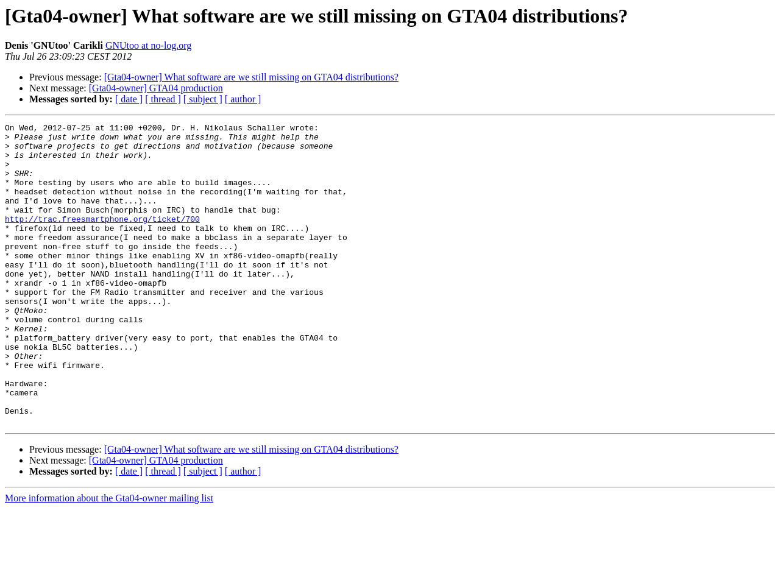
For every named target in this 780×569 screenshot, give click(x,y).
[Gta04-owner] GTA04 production (156, 88)
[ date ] (129, 99)
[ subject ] (202, 99)
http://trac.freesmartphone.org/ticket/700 (102, 238)
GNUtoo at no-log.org (148, 45)
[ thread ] (163, 99)
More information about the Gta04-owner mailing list (109, 558)
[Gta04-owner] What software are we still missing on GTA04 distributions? (251, 77)
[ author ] (243, 99)
